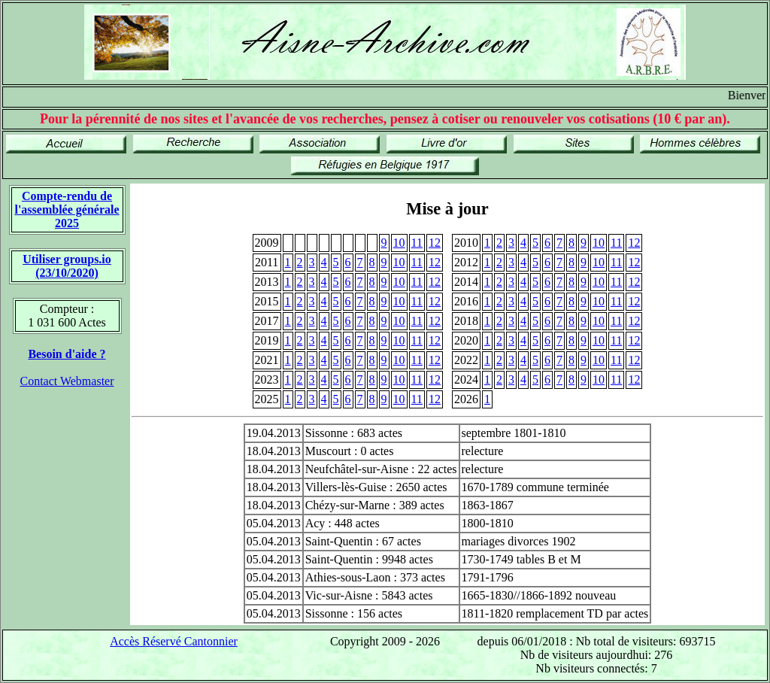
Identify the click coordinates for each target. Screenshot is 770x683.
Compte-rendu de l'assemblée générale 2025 (66, 209)
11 (417, 242)
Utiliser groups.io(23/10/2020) (67, 266)
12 (435, 242)
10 (399, 242)
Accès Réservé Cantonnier (174, 641)
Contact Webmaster (67, 381)
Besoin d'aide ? (66, 354)
